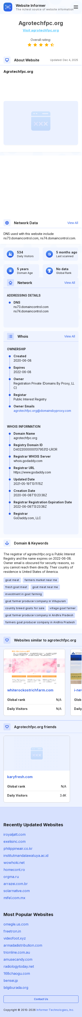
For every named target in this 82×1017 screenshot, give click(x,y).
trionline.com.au (16, 952)
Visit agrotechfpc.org (41, 30)
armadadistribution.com (22, 945)
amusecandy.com (17, 959)
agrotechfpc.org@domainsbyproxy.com (42, 410)
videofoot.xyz (14, 938)
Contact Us (41, 999)
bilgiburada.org (15, 987)
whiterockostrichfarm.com (30, 690)
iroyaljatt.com (14, 834)
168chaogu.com (16, 973)
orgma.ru (11, 876)
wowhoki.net (13, 862)
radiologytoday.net (18, 966)
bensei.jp (10, 980)
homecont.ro (14, 869)
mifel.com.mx (14, 898)
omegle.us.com (15, 924)
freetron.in (12, 931)
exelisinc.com (14, 841)
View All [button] (72, 223)
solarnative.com (16, 891)
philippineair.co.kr (18, 848)
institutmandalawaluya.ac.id (25, 855)
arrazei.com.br (15, 883)
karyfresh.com (20, 777)
